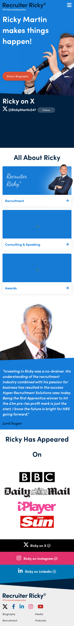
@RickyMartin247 (22, 109)
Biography (9, 614)
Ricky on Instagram (41, 558)
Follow (46, 110)
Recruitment (10, 620)
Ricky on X (18, 100)
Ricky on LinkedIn (40, 571)
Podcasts (40, 620)
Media (39, 614)
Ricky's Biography (17, 76)
